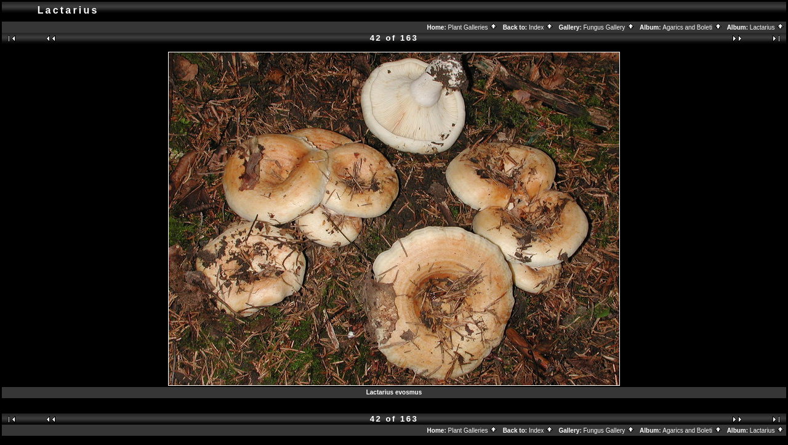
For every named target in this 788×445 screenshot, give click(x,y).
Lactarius (767, 27)
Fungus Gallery (609, 27)
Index (541, 27)
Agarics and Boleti (692, 27)
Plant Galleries (473, 27)
